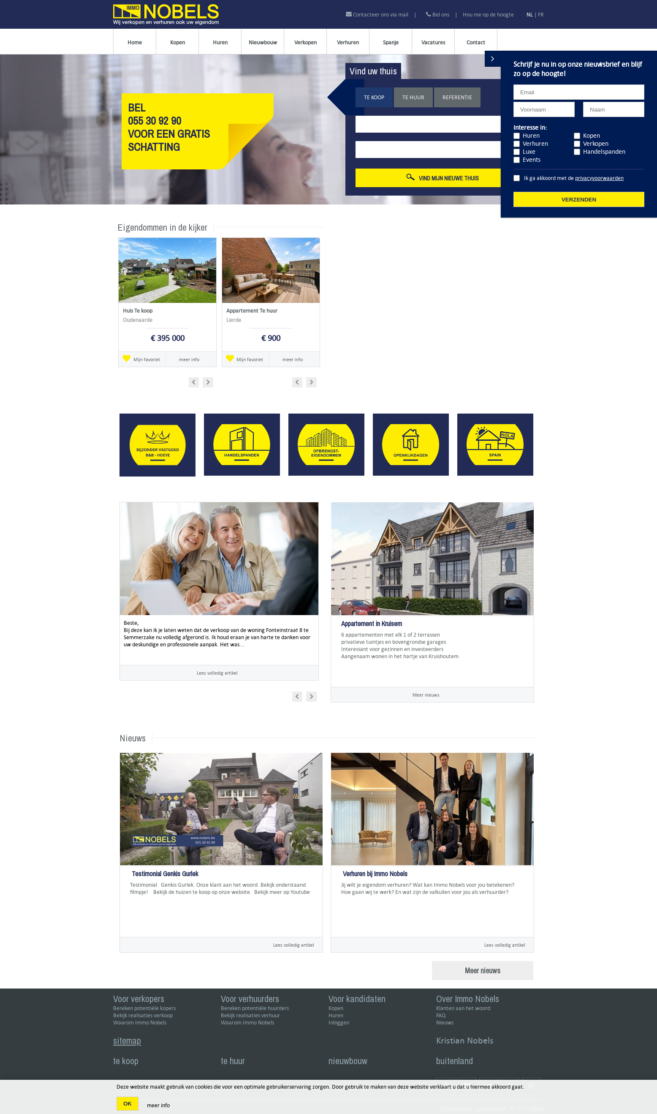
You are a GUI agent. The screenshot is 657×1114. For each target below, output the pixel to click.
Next (208, 380)
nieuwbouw (347, 1061)
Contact (476, 42)
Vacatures (433, 42)
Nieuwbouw (263, 42)
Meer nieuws (426, 695)
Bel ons (437, 14)
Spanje (391, 42)
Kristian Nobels (465, 1040)
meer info (189, 359)
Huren (220, 42)
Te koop (374, 97)
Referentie (457, 97)
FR (541, 14)
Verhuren (348, 42)
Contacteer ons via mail (378, 14)
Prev (196, 380)
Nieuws (444, 1022)
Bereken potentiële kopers (144, 1008)
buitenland (454, 1061)
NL (530, 14)
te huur (233, 1061)
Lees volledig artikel (217, 673)
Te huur (413, 97)
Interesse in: (530, 127)
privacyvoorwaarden (599, 178)
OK (127, 1103)
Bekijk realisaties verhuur (250, 1015)
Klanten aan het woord (463, 1008)
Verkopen (305, 42)
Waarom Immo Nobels (139, 1022)
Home (135, 42)
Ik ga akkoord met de (574, 178)
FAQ (440, 1015)
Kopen (177, 42)
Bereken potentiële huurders (255, 1008)
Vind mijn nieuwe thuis (442, 178)
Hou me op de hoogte (488, 14)
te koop (125, 1061)
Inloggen (338, 1022)
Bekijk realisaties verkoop (143, 1015)
